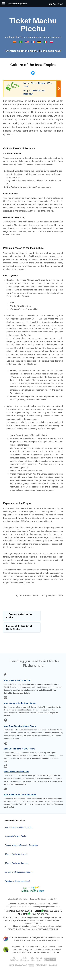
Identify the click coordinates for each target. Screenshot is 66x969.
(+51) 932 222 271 (53, 911)
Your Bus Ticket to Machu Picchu (19, 749)
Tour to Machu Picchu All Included (20, 794)
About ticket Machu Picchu (17, 899)
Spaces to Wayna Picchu (15, 836)
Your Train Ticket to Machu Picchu (20, 726)
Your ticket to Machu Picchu (17, 680)
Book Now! (56, 4)
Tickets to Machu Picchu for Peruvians (21, 845)
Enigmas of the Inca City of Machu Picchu (19, 627)
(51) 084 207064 (24, 911)
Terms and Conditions (38, 899)
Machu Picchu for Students (16, 863)
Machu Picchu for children (16, 854)
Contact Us (52, 899)
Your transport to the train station (20, 703)
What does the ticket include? (17, 881)
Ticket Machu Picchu (33, 25)
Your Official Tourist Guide (16, 772)
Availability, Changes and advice (19, 872)
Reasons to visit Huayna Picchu (19, 615)
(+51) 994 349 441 (39, 914)
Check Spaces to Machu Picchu (18, 827)
